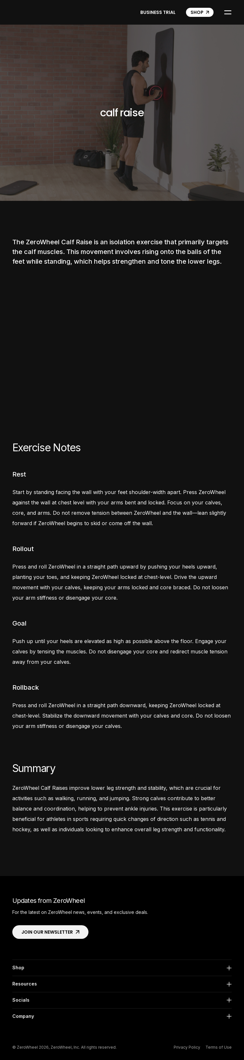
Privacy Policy (187, 1047)
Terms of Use (218, 1047)
